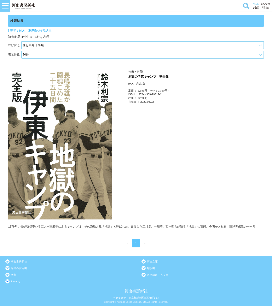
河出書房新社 (19, 261)
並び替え (14, 45)
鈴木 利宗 (135, 83)
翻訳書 (151, 268)
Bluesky (15, 281)
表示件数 (14, 54)
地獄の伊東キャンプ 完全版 (148, 76)
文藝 (13, 274)
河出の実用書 (19, 268)
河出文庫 (152, 261)
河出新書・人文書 (157, 274)
